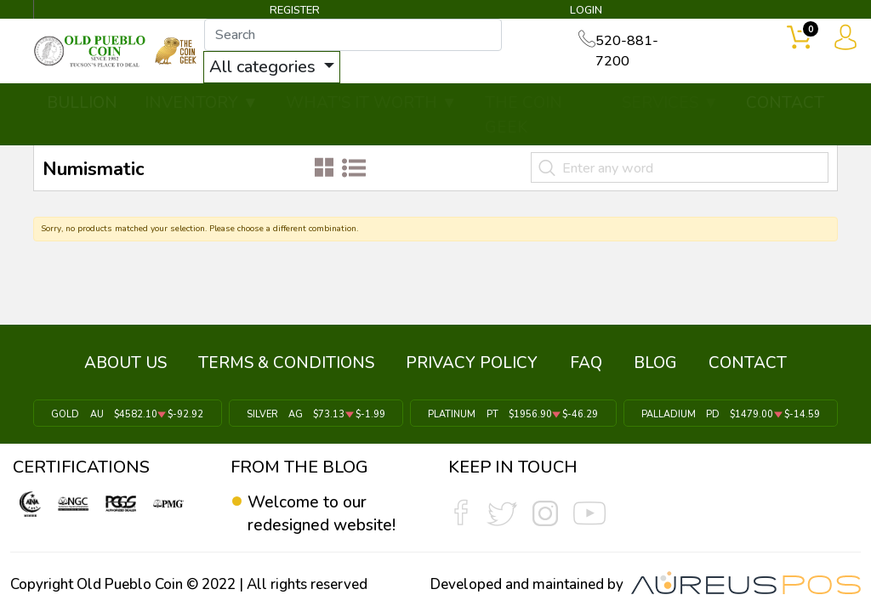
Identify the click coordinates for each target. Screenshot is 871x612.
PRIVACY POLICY (474, 368)
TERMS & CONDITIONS (293, 368)
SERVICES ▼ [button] (670, 104)
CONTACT (785, 104)
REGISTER (295, 12)
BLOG (648, 368)
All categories (283, 67)
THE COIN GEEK (523, 116)
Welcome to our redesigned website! (324, 513)
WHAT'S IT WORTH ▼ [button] (372, 104)
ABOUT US (136, 368)
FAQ (583, 368)
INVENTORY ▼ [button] (202, 104)
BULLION (82, 104)
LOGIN (585, 12)
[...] (372, 36)
